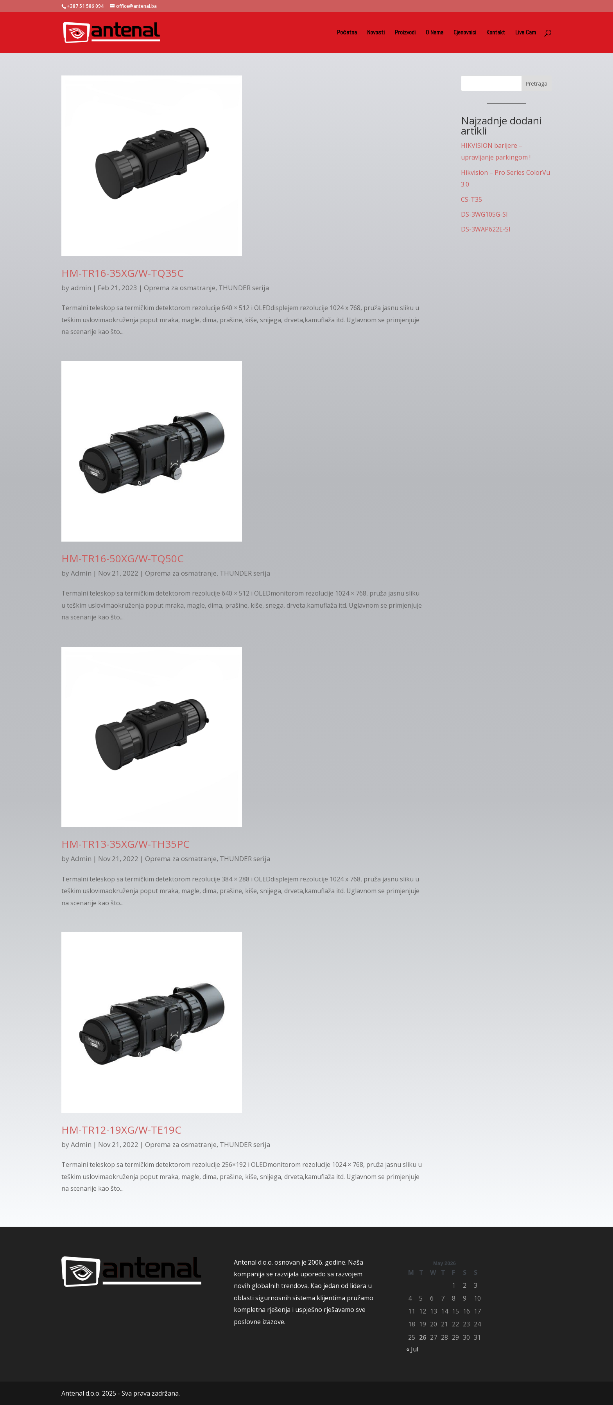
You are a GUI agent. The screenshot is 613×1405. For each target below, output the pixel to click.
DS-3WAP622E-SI (486, 229)
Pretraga (536, 83)
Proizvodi (405, 33)
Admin (81, 573)
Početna (347, 33)
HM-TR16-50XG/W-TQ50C (122, 558)
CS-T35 (471, 199)
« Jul (412, 1349)
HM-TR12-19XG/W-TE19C (121, 1130)
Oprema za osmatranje (179, 287)
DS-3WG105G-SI (484, 214)
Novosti (376, 33)
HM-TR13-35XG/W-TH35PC (125, 844)
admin (81, 287)
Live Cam (525, 33)
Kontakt (495, 33)
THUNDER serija (244, 287)
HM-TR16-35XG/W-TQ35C (122, 273)
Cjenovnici (464, 33)
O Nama (434, 33)
